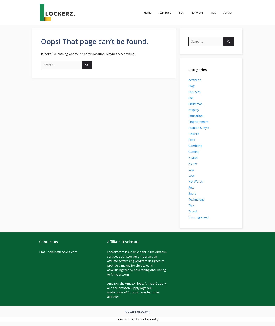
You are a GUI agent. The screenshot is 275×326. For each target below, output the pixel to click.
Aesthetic (194, 80)
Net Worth (197, 12)
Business (194, 92)
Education (195, 116)
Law (191, 169)
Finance (193, 134)
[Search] (87, 65)
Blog (181, 12)
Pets (191, 187)
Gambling (195, 146)
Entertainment (198, 122)
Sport (192, 193)
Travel (192, 211)
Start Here (164, 12)
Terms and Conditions (129, 319)
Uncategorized (198, 217)
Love (191, 175)
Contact (227, 12)
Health (193, 158)
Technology (196, 199)
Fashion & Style (198, 128)
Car (190, 98)
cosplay (193, 110)
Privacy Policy (150, 319)
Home (147, 12)
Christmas (195, 104)
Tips (213, 12)
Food (191, 140)
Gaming (193, 152)
